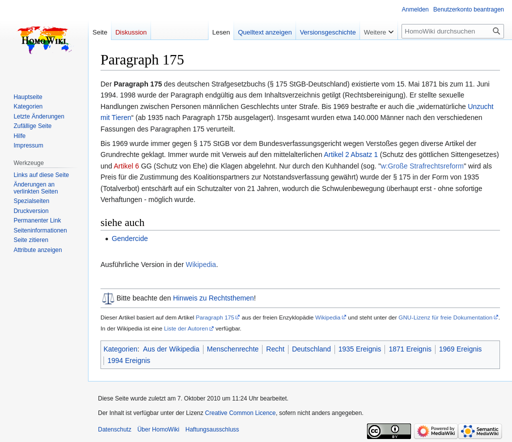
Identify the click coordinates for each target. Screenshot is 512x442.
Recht (275, 349)
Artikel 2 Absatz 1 (351, 154)
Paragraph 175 (215, 317)
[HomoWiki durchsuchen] (453, 31)
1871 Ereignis (410, 349)
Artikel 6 (126, 166)
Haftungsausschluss (212, 429)
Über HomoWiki (159, 429)
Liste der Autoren (186, 328)
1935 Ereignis (360, 349)
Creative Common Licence (240, 413)
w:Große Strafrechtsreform (422, 166)
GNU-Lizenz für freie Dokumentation (445, 317)
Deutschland (311, 349)
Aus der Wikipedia (171, 349)
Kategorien (121, 349)
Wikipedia (201, 264)
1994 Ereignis (129, 360)
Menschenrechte (233, 349)
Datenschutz (115, 429)
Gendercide (130, 238)
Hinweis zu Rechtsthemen (213, 298)
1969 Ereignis (460, 349)
